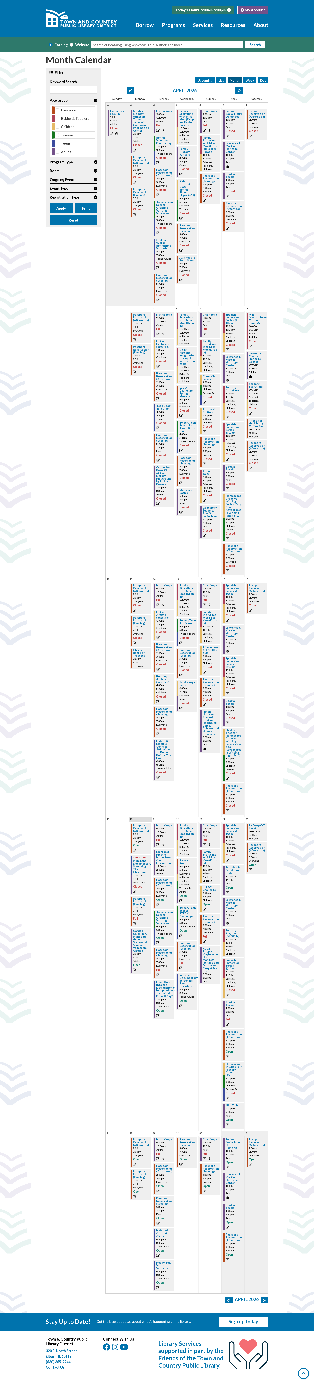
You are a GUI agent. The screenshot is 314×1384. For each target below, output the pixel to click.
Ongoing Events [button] (63, 179)
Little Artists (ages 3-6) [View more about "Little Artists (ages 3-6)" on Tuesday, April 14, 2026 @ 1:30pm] (163, 615)
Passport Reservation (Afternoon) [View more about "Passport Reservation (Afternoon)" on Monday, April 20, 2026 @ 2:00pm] (141, 828)
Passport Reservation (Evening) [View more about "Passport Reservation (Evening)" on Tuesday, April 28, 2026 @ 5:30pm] (164, 1201)
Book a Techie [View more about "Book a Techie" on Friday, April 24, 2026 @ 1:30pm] (230, 1003)
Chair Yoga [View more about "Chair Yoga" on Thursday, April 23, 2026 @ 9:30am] (210, 825)
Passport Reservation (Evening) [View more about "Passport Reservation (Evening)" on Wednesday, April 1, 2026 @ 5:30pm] (187, 228)
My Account (253, 10)
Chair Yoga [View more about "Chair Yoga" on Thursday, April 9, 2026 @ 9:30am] (210, 314)
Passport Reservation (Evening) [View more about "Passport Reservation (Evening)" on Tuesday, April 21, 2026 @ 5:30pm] (164, 952)
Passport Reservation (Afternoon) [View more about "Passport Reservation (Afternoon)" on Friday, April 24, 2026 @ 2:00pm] (234, 1034)
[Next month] (239, 90)
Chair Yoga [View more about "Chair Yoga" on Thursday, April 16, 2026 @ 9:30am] (210, 585)
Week (250, 80)
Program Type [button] (61, 162)
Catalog (61, 45)
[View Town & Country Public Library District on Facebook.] (107, 1348)
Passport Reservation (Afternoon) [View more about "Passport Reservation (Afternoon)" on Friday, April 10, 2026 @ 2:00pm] (234, 548)
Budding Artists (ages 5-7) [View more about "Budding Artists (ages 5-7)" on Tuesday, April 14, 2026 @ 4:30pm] (163, 679)
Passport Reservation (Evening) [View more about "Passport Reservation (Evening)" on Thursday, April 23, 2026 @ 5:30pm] (211, 919)
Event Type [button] (59, 188)
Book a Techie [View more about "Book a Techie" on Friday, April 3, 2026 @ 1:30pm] (230, 175)
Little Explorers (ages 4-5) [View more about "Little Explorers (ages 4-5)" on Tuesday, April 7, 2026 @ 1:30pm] (163, 344)
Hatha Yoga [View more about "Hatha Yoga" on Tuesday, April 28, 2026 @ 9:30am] (164, 1139)
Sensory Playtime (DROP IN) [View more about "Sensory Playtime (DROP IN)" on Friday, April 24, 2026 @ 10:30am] (232, 933)
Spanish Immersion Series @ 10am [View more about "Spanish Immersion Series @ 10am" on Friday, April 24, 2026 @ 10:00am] (233, 829)
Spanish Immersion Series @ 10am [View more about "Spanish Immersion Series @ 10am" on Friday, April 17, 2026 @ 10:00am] (233, 589)
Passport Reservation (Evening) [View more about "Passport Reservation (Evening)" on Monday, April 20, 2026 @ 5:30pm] (141, 901)
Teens (66, 143)
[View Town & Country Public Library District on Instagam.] (115, 1348)
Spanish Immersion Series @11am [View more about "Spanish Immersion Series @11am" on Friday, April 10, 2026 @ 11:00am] (233, 428)
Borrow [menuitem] (145, 25)
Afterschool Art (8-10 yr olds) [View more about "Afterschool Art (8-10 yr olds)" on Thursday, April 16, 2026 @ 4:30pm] (211, 650)
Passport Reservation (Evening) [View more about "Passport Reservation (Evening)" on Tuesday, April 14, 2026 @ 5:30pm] (164, 711)
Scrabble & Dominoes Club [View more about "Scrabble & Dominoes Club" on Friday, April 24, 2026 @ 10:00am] (233, 870)
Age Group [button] (59, 100)
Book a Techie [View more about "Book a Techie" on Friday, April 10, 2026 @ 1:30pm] (230, 468)
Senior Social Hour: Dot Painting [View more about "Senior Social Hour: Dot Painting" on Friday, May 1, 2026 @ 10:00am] (234, 1143)
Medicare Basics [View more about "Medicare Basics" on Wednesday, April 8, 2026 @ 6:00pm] (185, 491)
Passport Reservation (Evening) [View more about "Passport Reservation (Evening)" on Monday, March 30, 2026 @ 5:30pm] (141, 192)
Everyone (68, 110)
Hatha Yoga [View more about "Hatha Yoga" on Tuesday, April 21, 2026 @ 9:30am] (164, 825)
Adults (66, 151)
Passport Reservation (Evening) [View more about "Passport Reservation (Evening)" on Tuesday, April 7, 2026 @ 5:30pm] (164, 438)
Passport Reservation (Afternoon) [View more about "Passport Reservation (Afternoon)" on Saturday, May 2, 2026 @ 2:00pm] (257, 1142)
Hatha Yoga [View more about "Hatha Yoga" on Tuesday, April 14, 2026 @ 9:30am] (164, 585)
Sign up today (243, 1321)
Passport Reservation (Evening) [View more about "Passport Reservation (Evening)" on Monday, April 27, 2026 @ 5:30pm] (141, 1174)
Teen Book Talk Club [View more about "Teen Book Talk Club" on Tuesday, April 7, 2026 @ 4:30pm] (163, 407)
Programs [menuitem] (173, 25)
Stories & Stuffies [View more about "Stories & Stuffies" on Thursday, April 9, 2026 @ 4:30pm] (209, 411)
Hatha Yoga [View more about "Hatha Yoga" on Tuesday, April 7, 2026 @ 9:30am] (164, 314)
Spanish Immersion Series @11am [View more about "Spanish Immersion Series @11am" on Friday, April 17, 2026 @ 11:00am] (233, 662)
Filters (60, 72)
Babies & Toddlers (75, 118)
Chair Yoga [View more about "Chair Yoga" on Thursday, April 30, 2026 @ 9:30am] (210, 1139)
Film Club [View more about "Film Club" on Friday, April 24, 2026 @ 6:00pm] (232, 1105)
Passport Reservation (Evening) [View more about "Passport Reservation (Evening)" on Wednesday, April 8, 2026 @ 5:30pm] (187, 460)
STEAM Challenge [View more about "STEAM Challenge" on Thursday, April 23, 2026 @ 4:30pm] (209, 888)
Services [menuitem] (203, 25)
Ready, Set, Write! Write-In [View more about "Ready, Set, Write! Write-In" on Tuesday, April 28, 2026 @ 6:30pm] (163, 1265)
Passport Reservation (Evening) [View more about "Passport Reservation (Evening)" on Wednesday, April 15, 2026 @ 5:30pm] (187, 653)
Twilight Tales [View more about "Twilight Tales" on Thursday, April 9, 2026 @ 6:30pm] (208, 472)
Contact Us (55, 1367)
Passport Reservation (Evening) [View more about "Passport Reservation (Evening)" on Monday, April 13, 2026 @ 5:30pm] (141, 620)
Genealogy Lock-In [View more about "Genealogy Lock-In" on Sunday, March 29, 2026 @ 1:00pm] (117, 112)
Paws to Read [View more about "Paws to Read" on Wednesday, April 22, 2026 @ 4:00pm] (184, 862)
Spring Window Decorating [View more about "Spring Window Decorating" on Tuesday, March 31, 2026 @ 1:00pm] (164, 140)
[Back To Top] (303, 1373)
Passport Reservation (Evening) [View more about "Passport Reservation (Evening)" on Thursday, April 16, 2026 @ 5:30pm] (211, 682)
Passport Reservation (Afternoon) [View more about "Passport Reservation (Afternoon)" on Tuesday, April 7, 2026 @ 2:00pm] (164, 376)
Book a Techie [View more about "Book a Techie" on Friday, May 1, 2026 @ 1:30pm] (230, 1206)
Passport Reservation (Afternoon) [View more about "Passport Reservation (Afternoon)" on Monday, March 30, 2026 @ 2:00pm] (141, 160)
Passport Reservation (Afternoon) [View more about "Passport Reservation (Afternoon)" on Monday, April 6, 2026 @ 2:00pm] (141, 317)
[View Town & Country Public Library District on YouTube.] (124, 1348)
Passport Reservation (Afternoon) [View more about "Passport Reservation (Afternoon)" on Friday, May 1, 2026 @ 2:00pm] (234, 1237)
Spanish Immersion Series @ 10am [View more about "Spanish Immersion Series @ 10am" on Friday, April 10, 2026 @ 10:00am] (233, 318)
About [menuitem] (260, 25)
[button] (203, 10)
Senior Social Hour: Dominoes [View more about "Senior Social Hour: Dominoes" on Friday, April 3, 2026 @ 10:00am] (234, 114)
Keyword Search (63, 82)
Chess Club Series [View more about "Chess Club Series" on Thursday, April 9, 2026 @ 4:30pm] (210, 377)
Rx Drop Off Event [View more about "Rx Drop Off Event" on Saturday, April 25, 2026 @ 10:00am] (257, 827)
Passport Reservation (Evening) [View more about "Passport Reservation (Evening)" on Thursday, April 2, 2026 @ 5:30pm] (211, 178)
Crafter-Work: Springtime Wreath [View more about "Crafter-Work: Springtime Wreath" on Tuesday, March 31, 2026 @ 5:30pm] (163, 244)
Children (67, 126)
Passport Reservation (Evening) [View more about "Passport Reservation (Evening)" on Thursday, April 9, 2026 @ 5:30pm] (211, 441)
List (221, 80)
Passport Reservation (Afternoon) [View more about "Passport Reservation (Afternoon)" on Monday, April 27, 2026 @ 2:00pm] (141, 1142)
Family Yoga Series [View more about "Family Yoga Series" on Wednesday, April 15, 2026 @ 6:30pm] (187, 683)
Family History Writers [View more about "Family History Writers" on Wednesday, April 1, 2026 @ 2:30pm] (184, 151)
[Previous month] (130, 90)
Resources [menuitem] (233, 25)
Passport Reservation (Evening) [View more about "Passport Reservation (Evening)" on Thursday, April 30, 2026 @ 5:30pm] (211, 1168)
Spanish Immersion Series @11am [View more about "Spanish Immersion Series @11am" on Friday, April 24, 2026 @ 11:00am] (233, 964)
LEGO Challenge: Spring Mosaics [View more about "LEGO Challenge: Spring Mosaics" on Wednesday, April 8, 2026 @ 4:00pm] (186, 392)
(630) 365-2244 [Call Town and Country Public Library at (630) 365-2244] (58, 1362)
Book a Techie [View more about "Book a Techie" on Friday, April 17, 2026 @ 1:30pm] (230, 702)
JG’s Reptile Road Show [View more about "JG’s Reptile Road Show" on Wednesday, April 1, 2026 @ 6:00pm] (187, 259)
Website (82, 45)
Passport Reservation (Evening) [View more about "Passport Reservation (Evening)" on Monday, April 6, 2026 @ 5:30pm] (141, 349)
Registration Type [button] (64, 197)
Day (263, 80)
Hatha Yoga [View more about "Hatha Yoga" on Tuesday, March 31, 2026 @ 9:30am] (164, 111)
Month (235, 80)
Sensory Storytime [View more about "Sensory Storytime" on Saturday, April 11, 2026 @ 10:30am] (256, 385)
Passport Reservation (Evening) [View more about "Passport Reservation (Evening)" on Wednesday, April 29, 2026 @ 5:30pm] (187, 1142)
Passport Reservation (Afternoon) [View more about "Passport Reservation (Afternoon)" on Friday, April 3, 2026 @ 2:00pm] (234, 206)
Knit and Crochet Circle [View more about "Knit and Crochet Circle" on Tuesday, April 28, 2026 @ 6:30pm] (162, 1233)
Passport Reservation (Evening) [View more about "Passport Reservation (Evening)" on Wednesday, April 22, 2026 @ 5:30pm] (187, 946)
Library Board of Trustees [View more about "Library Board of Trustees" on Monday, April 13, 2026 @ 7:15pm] (139, 653)
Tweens (67, 135)
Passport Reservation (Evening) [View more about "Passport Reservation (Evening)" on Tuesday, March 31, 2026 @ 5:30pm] (164, 278)
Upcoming (205, 80)
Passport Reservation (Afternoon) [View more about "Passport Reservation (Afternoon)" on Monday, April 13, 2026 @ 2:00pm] (141, 588)
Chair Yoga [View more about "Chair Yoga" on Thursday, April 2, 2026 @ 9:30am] (210, 111)
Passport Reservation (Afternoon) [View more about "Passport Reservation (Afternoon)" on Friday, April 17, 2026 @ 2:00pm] (234, 788)
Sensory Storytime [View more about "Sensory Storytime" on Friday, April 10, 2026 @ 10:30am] (232, 389)
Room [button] (54, 171)
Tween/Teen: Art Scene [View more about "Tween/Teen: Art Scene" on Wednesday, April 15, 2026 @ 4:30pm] (188, 622)
